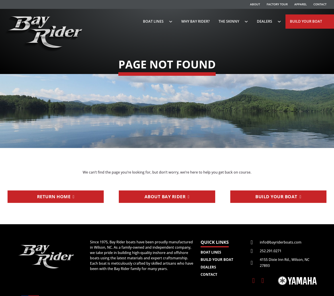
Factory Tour (277, 4)
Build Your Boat (306, 21)
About (255, 4)
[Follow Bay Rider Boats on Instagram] (262, 280)
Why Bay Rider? (195, 21)
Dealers (264, 21)
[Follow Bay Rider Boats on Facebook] (253, 280)
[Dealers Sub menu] (279, 21)
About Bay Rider (167, 197)
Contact (319, 4)
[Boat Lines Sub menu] (170, 21)
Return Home (55, 197)
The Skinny (229, 21)
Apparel (300, 4)
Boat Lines (153, 21)
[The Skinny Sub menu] (246, 21)
